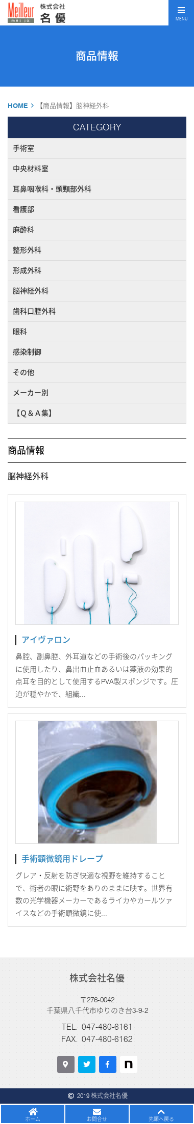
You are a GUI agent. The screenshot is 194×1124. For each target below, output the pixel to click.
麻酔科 (23, 230)
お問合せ (97, 1119)
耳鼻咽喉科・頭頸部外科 (52, 189)
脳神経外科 (30, 291)
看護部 (23, 209)
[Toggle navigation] (181, 12)
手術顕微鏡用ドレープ (62, 859)
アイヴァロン (45, 640)
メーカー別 (30, 393)
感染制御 (27, 352)
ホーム (32, 1119)
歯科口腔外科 (34, 311)
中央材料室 (30, 169)
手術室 (23, 148)
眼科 (20, 331)
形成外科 (27, 270)
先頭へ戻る (161, 1119)
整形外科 (27, 250)
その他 (23, 372)
